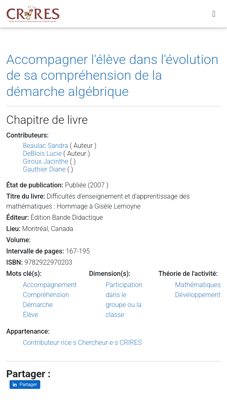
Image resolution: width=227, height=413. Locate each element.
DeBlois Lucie (42, 153)
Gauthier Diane (44, 169)
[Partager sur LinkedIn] (25, 384)
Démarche (38, 305)
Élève (30, 315)
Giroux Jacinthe (45, 161)
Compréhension (46, 295)
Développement (198, 295)
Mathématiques (198, 285)
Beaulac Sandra (45, 146)
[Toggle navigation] (213, 14)
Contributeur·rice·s (49, 343)
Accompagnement (49, 285)
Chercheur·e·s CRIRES (110, 343)
